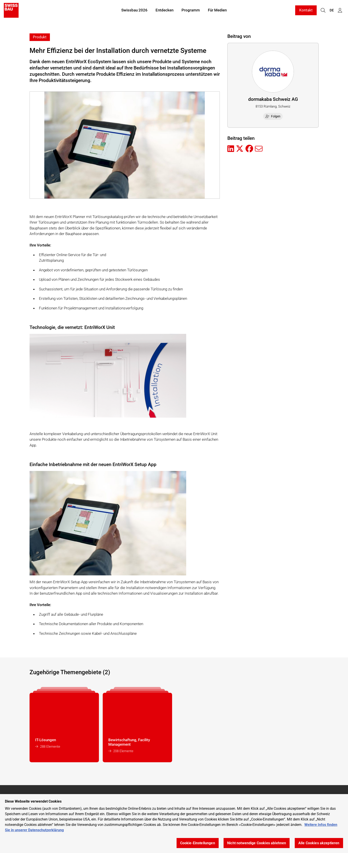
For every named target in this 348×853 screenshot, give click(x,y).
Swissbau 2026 (134, 11)
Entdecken (164, 11)
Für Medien (217, 11)
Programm (190, 11)
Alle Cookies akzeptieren (318, 843)
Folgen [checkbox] (273, 116)
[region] (174, 823)
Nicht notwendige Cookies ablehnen (256, 843)
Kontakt (306, 11)
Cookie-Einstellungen (197, 843)
